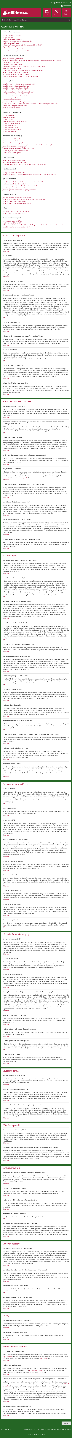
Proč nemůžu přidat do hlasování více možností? (18, 92)
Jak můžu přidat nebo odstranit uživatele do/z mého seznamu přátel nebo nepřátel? (30, 174)
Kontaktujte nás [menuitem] (31, 1429)
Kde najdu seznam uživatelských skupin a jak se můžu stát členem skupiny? (27, 145)
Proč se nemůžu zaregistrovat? (13, 39)
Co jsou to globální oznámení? (12, 123)
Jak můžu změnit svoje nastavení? (13, 59)
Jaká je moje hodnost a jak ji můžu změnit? (16, 74)
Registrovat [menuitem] (56, 3)
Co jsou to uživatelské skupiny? (13, 143)
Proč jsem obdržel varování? (12, 100)
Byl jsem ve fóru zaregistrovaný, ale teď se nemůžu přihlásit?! (22, 45)
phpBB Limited (7, 1357)
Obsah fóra (7, 1429)
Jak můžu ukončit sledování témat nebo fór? (17, 203)
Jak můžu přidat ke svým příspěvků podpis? (16, 88)
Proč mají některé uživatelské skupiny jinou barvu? (19, 149)
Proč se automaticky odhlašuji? (13, 49)
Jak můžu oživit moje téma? (11, 108)
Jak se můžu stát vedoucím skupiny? (14, 147)
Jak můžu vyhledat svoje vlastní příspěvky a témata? (19, 190)
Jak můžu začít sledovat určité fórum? (14, 201)
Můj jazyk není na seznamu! (12, 68)
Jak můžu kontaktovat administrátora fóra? (16, 227)
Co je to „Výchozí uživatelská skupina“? (15, 151)
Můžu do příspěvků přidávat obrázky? (15, 121)
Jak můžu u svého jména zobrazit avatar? (16, 72)
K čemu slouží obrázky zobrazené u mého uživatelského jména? (23, 70)
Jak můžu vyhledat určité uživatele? (14, 188)
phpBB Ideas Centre (35, 1370)
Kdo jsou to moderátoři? (10, 141)
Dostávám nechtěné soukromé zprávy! (15, 162)
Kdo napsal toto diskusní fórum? (13, 221)
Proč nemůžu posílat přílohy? (12, 98)
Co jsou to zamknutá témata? (12, 129)
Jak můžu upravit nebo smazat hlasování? (16, 94)
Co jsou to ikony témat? (10, 131)
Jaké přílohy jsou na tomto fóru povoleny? (16, 211)
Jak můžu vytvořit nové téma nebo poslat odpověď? (19, 84)
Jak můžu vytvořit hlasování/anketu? (14, 90)
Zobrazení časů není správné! (12, 64)
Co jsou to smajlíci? (9, 119)
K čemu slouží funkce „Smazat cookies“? (15, 51)
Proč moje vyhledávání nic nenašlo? (14, 184)
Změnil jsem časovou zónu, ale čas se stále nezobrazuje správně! (24, 66)
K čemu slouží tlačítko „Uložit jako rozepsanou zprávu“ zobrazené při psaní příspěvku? (30, 104)
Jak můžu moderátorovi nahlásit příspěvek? (16, 102)
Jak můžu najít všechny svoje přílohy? (14, 213)
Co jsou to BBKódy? (9, 115)
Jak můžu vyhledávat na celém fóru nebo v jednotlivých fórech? (23, 182)
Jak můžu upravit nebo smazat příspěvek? (16, 86)
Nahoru (6, 251)
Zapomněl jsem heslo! (10, 47)
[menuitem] (56, 12)
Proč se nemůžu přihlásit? (11, 43)
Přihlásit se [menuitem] (67, 3)
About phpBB (44, 1359)
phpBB (25, 478)
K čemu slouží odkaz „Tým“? (11, 153)
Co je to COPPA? (8, 37)
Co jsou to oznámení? (10, 125)
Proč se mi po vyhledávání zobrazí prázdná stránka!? (20, 186)
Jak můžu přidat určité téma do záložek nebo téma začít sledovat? (24, 200)
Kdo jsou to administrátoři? (11, 139)
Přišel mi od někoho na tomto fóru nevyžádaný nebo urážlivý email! (24, 164)
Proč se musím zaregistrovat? (12, 35)
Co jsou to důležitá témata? (11, 127)
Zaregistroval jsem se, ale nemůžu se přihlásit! (18, 41)
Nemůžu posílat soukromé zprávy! (14, 160)
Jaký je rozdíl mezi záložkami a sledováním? (17, 198)
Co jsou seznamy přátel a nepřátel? (14, 172)
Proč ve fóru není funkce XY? (12, 223)
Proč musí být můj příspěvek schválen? (15, 106)
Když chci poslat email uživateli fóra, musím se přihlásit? (20, 76)
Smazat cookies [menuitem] (44, 1429)
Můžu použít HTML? (9, 117)
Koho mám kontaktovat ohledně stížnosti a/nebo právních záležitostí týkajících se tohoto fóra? (33, 225)
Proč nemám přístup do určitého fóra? (15, 96)
